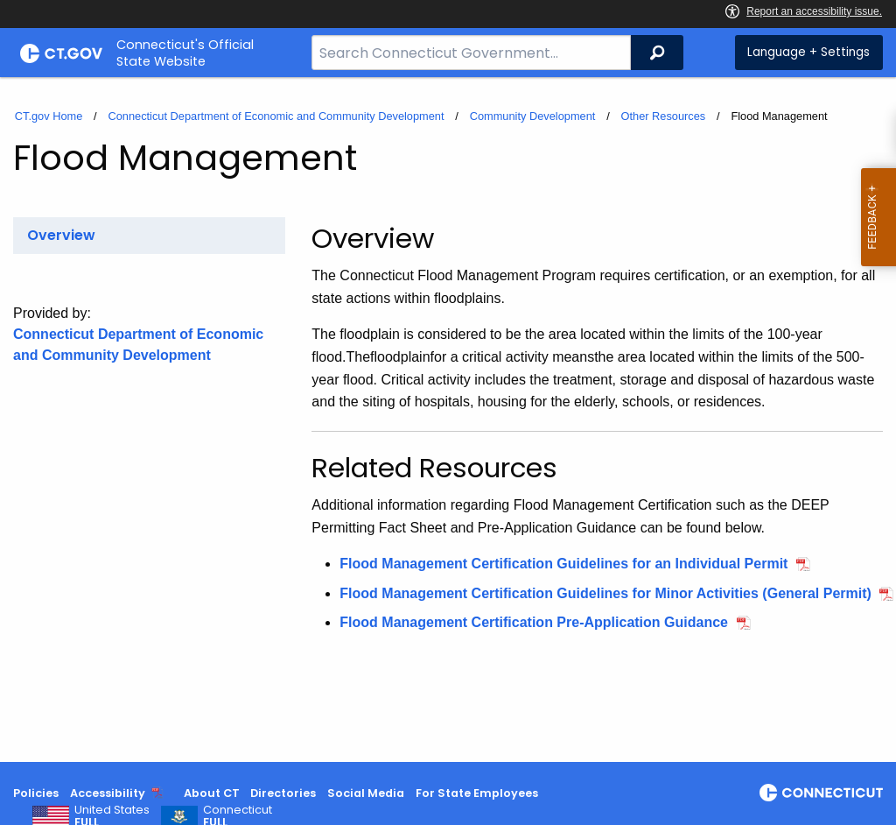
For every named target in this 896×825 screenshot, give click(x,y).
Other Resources (663, 116)
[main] (448, 419)
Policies (36, 793)
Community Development (533, 116)
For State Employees (477, 793)
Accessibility (107, 793)
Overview (61, 235)
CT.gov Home (49, 116)
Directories (283, 793)
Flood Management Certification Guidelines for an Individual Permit (564, 563)
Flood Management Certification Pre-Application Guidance (534, 622)
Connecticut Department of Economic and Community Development (276, 116)
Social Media (365, 793)
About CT (212, 793)
